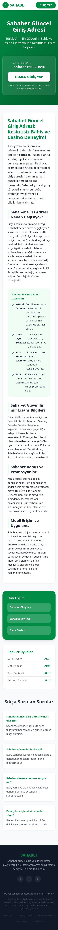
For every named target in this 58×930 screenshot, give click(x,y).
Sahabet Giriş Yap (20, 607)
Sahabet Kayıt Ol (20, 618)
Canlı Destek (17, 630)
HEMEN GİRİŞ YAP (29, 77)
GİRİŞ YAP (46, 5)
